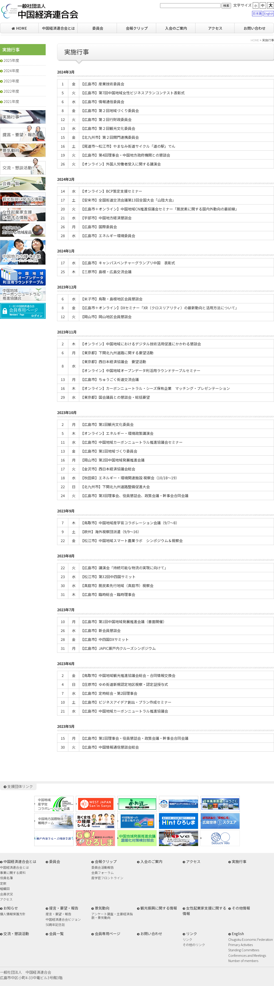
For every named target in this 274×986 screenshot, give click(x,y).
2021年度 (9, 101)
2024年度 (9, 70)
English (268, 13)
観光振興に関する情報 (158, 908)
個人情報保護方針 (13, 914)
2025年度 (9, 60)
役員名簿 (6, 878)
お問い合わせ (255, 28)
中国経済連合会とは (58, 28)
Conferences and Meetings (247, 956)
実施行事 (239, 861)
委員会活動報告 (102, 868)
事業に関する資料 (13, 873)
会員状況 (6, 894)
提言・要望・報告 (58, 914)
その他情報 (241, 908)
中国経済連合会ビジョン (63, 920)
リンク (187, 940)
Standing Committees (243, 950)
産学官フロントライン (107, 878)
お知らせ (10, 908)
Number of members (243, 961)
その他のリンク (194, 945)
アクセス (215, 28)
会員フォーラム (102, 873)
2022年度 (9, 91)
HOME (19, 28)
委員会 (97, 28)
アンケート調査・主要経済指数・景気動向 (112, 916)
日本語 (257, 13)
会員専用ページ (107, 933)
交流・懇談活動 (16, 933)
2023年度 (9, 81)
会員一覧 (56, 933)
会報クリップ (137, 28)
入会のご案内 (176, 28)
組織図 (5, 889)
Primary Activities (240, 945)
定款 (3, 884)
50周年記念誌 (55, 925)
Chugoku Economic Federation (250, 940)
